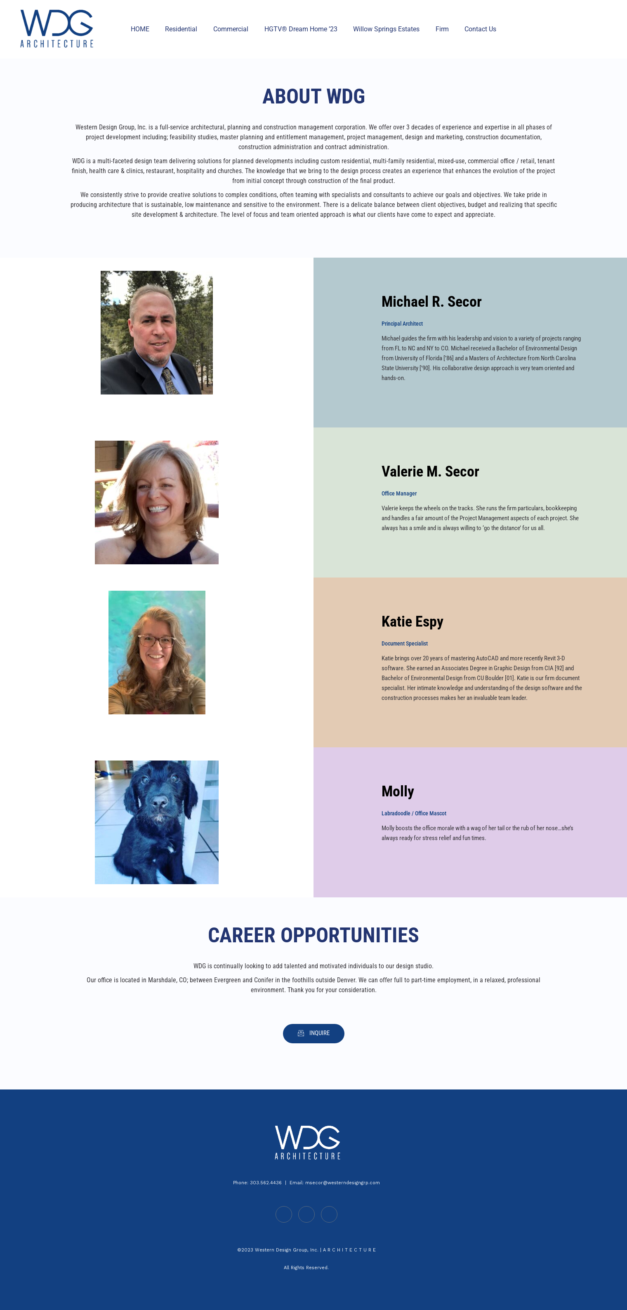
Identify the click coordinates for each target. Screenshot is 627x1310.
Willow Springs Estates (384, 29)
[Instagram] (329, 1214)
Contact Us (472, 29)
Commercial (233, 29)
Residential (187, 29)
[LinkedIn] (284, 1214)
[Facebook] (306, 1214)
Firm (436, 29)
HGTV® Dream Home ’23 (300, 29)
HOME (148, 29)
